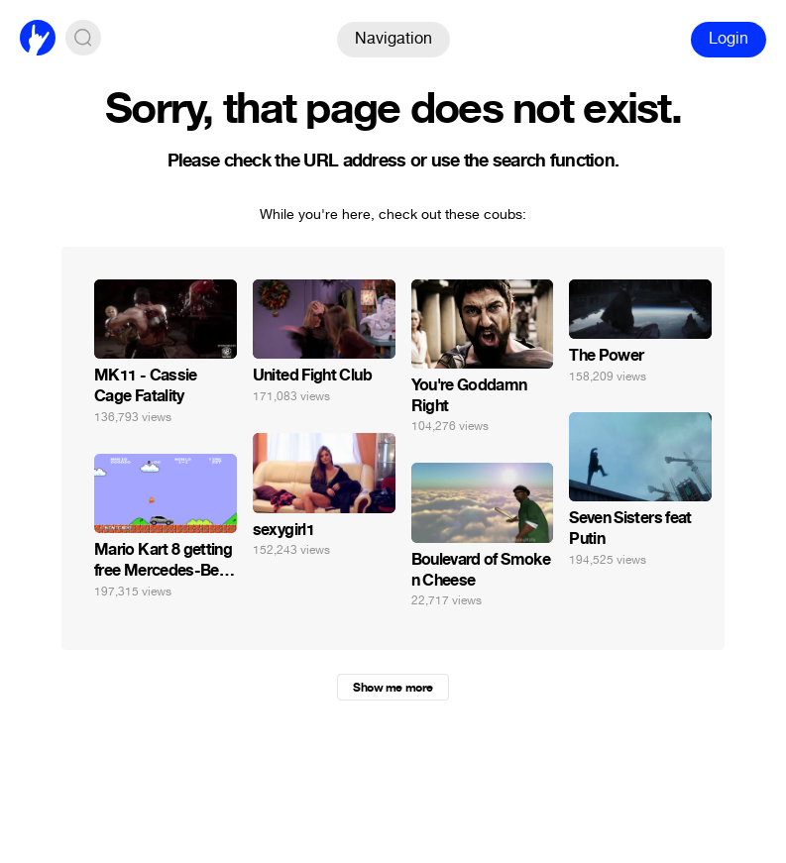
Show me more (392, 688)
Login (728, 38)
